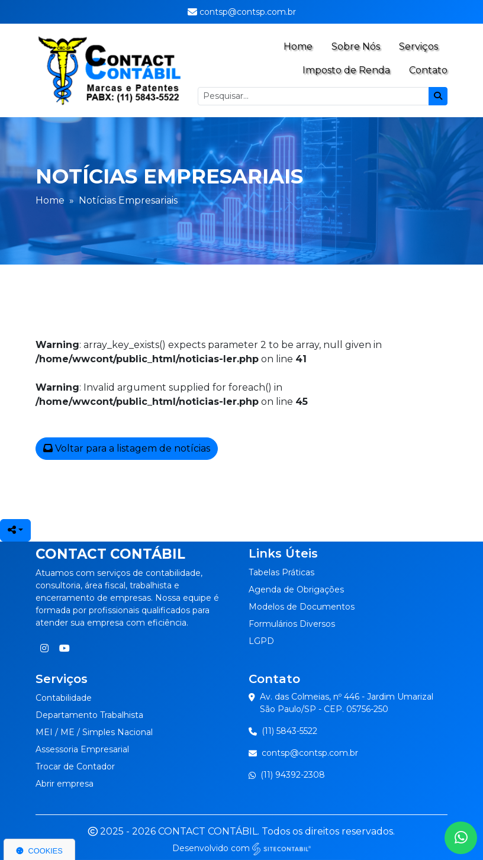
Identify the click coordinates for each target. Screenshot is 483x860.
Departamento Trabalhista (89, 715)
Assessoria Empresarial (82, 749)
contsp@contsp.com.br (310, 753)
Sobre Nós (355, 46)
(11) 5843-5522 (289, 731)
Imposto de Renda (346, 70)
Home (298, 46)
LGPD (261, 641)
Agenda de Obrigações (296, 589)
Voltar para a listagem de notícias (126, 448)
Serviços (418, 46)
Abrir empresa (65, 783)
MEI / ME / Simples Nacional (94, 732)
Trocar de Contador (75, 766)
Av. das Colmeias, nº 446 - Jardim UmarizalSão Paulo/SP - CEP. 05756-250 (346, 702)
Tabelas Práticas (281, 572)
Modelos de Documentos (302, 606)
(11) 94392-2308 (292, 774)
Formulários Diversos (292, 624)
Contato (428, 70)
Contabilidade (64, 697)
